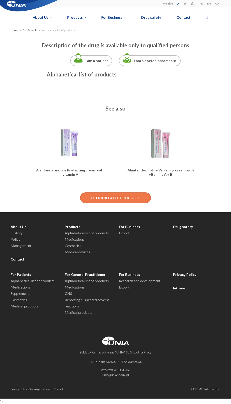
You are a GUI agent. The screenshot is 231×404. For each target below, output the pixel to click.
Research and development (139, 281)
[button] (207, 17)
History (17, 233)
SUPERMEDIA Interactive (205, 389)
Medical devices (77, 252)
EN (209, 3)
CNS (68, 293)
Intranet (180, 288)
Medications (74, 239)
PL (201, 3)
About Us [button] (41, 17)
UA (217, 3)
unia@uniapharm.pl (115, 375)
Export (124, 233)
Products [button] (75, 17)
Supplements (20, 293)
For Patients (30, 30)
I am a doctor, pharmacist (155, 60)
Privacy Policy (184, 274)
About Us (18, 226)
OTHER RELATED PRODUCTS (115, 198)
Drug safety (151, 17)
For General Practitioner (85, 274)
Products (72, 226)
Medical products (24, 306)
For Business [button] (112, 17)
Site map (34, 389)
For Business (129, 226)
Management (21, 245)
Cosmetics (73, 245)
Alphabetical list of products (87, 233)
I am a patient (96, 60)
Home (14, 30)
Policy (15, 239)
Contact (183, 17)
